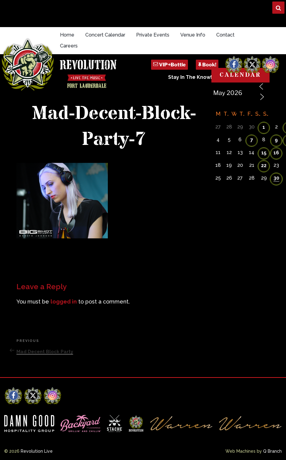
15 (264, 153)
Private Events (152, 35)
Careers (69, 46)
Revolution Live (37, 451)
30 (276, 178)
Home (67, 35)
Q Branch (272, 451)
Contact (225, 35)
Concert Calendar (105, 35)
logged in (64, 301)
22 (264, 165)
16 (276, 153)
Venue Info (192, 35)
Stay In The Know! (190, 77)
